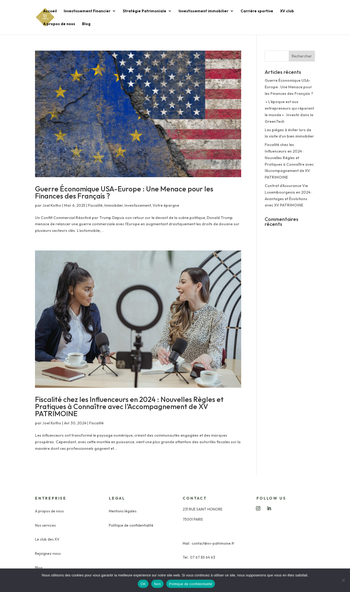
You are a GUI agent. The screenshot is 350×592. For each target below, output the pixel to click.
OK (143, 584)
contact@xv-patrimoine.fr (213, 543)
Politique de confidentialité (131, 525)
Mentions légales (122, 511)
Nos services (45, 525)
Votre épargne (166, 205)
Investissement (137, 205)
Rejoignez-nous (48, 553)
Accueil (50, 11)
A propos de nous (59, 24)
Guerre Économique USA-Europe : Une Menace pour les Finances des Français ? (124, 192)
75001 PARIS (193, 519)
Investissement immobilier (203, 11)
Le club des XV (47, 539)
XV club (287, 11)
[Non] (343, 580)
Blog (86, 24)
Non (157, 584)
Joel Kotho (51, 205)
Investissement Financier (87, 11)
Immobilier (113, 205)
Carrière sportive (257, 11)
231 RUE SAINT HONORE (202, 509)
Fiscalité (95, 205)
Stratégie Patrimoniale (144, 11)
